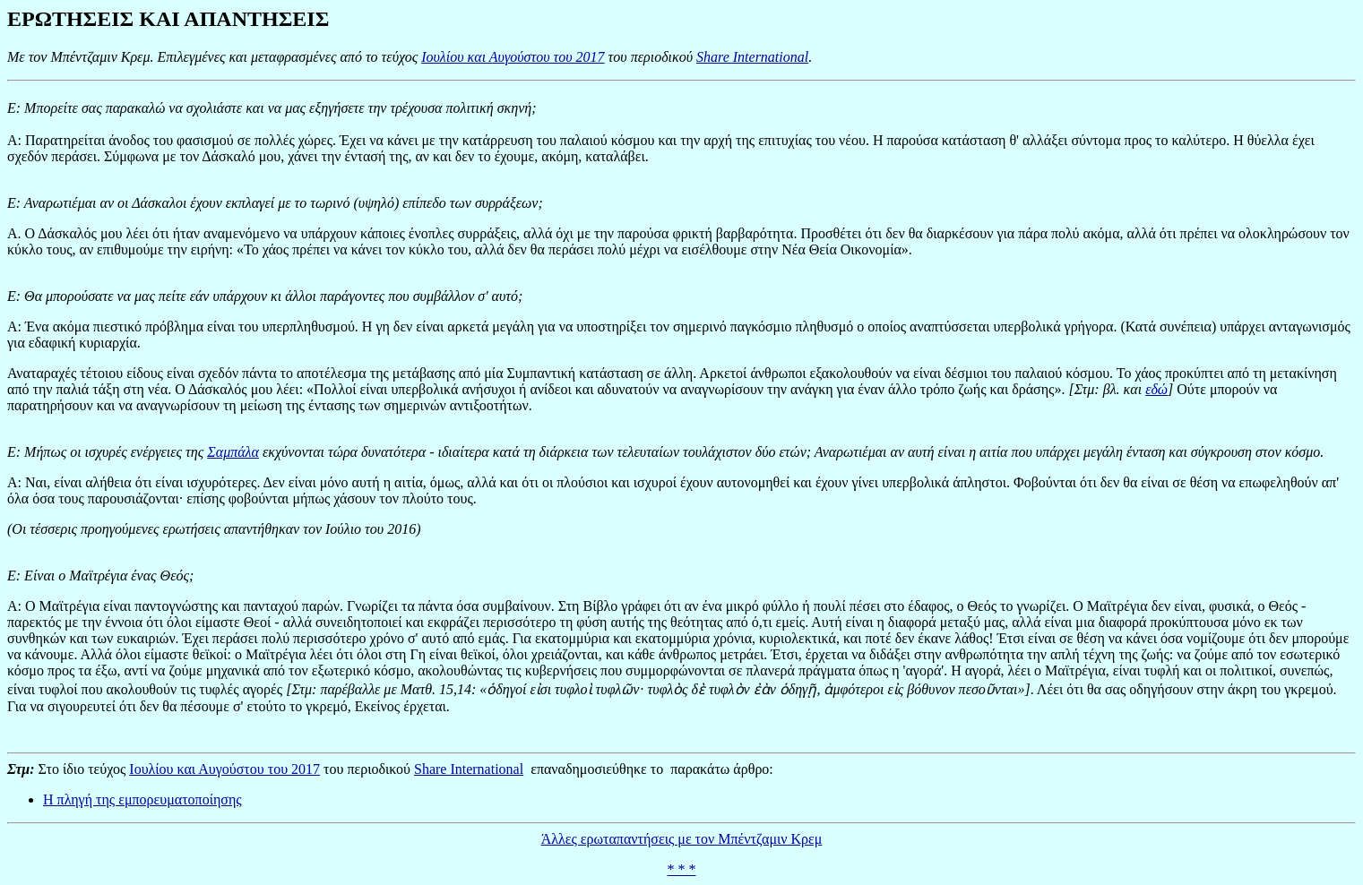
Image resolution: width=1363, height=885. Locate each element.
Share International (752, 56)
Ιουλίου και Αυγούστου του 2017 (512, 56)
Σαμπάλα (233, 452)
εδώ (1156, 389)
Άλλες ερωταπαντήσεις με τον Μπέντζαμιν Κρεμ (682, 838)
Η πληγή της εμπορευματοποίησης (142, 799)
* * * (682, 869)
